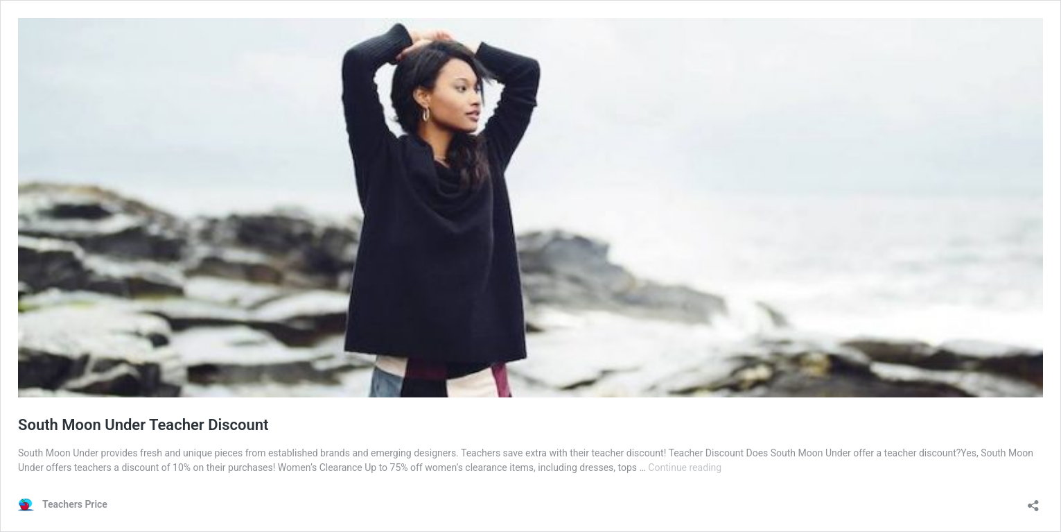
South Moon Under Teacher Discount (143, 425)
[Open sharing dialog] (1033, 501)
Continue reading (684, 467)
